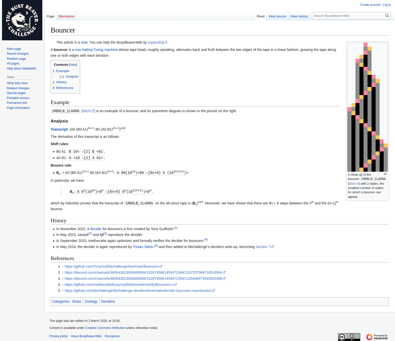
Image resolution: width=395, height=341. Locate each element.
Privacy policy (58, 334)
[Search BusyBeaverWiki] (351, 15)
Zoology (91, 300)
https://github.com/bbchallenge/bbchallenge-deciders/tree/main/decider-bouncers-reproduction (138, 289)
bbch (352, 183)
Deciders (108, 300)
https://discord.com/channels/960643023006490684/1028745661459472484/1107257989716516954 (143, 271)
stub (84, 42)
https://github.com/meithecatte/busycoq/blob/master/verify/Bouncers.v (119, 283)
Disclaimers (112, 334)
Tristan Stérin (143, 245)
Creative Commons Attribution (105, 326)
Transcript (59, 129)
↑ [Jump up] (63, 265)
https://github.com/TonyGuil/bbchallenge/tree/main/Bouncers (112, 265)
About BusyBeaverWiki (86, 334)
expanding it (157, 42)
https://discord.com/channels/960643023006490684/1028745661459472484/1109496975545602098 (143, 277)
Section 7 (263, 245)
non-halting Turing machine (96, 50)
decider (96, 227)
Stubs (76, 300)
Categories (60, 300)
